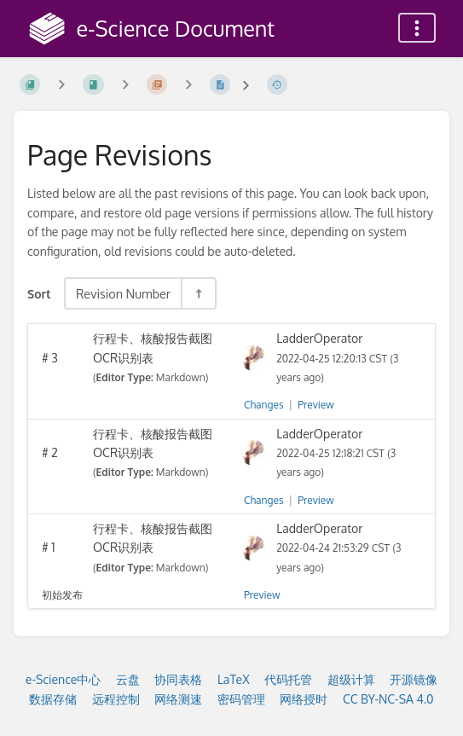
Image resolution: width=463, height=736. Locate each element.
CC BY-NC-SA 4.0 (388, 699)
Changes (263, 404)
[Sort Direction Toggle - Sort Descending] (198, 293)
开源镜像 (413, 679)
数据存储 (53, 699)
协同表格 (178, 679)
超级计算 (351, 679)
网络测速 (178, 699)
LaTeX (233, 679)
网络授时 (303, 699)
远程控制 (116, 699)
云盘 (128, 679)
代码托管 (288, 679)
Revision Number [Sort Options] (123, 293)
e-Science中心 (63, 679)
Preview (315, 404)
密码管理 (241, 699)
